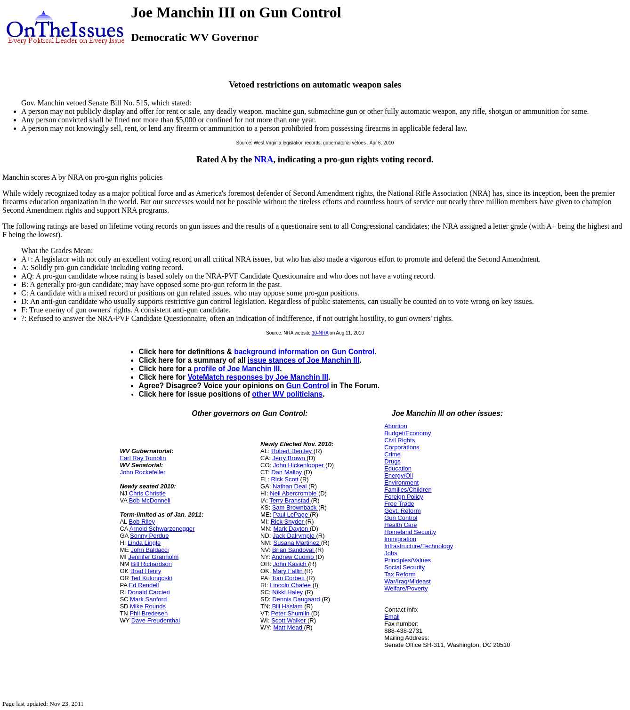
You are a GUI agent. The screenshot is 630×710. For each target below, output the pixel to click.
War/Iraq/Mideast (407, 581)
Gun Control (307, 386)
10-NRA (320, 332)
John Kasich (290, 563)
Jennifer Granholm (153, 556)
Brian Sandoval (293, 549)
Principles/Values (407, 560)
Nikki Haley (288, 592)
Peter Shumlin (291, 613)
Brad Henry (146, 570)
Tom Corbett (288, 578)
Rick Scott (285, 479)
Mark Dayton (292, 528)
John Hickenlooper (299, 465)
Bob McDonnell (149, 500)
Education (398, 468)
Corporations (401, 447)
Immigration (400, 538)
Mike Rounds (148, 606)
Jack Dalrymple (294, 535)
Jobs (390, 553)
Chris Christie (147, 493)
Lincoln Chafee (291, 585)
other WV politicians (287, 394)
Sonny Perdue (149, 535)
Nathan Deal (290, 486)
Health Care (400, 524)
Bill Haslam (288, 606)
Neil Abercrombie (294, 493)
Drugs (392, 461)
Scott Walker (289, 620)
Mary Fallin (288, 570)
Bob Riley (142, 521)
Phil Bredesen (148, 613)
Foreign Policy (403, 496)
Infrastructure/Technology (418, 546)
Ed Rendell (144, 585)
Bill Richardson (151, 563)
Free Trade (399, 503)
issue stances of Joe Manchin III (303, 360)
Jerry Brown (289, 458)
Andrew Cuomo (293, 556)
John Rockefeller (142, 472)
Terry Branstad (290, 500)
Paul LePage (291, 514)
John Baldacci (150, 549)
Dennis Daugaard (297, 599)
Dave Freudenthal (155, 620)
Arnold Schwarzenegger (162, 528)
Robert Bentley (292, 451)
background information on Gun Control (304, 352)
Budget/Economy (407, 433)
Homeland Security (410, 531)
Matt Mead (289, 627)
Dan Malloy (287, 472)
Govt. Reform (402, 510)
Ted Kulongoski (151, 578)
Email (392, 616)
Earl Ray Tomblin (143, 458)
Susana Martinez (297, 542)
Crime (392, 454)
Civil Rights (399, 440)
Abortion (395, 426)
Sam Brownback (295, 507)
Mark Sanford (148, 599)
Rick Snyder (288, 521)
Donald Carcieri (149, 592)
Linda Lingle (144, 542)
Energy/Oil (398, 475)
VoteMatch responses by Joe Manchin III (257, 377)
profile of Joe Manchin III (237, 369)
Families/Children (407, 489)
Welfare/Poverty (406, 588)
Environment (401, 482)
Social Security (404, 567)
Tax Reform (399, 574)
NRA (264, 159)
